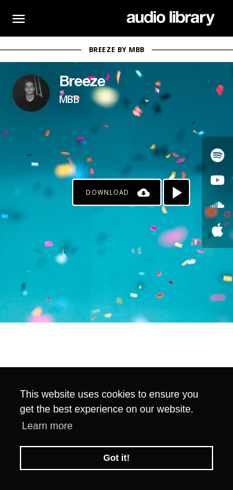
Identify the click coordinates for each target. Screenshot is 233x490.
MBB (69, 99)
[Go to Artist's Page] (31, 93)
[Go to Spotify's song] (217, 155)
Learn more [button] (47, 426)
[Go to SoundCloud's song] (217, 204)
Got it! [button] (116, 458)
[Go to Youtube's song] (217, 179)
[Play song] (176, 192)
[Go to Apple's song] (217, 229)
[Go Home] (170, 18)
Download (107, 192)
